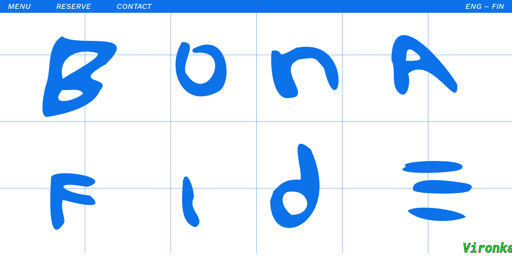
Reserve (73, 6)
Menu (19, 6)
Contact (134, 6)
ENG (473, 6)
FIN (498, 6)
